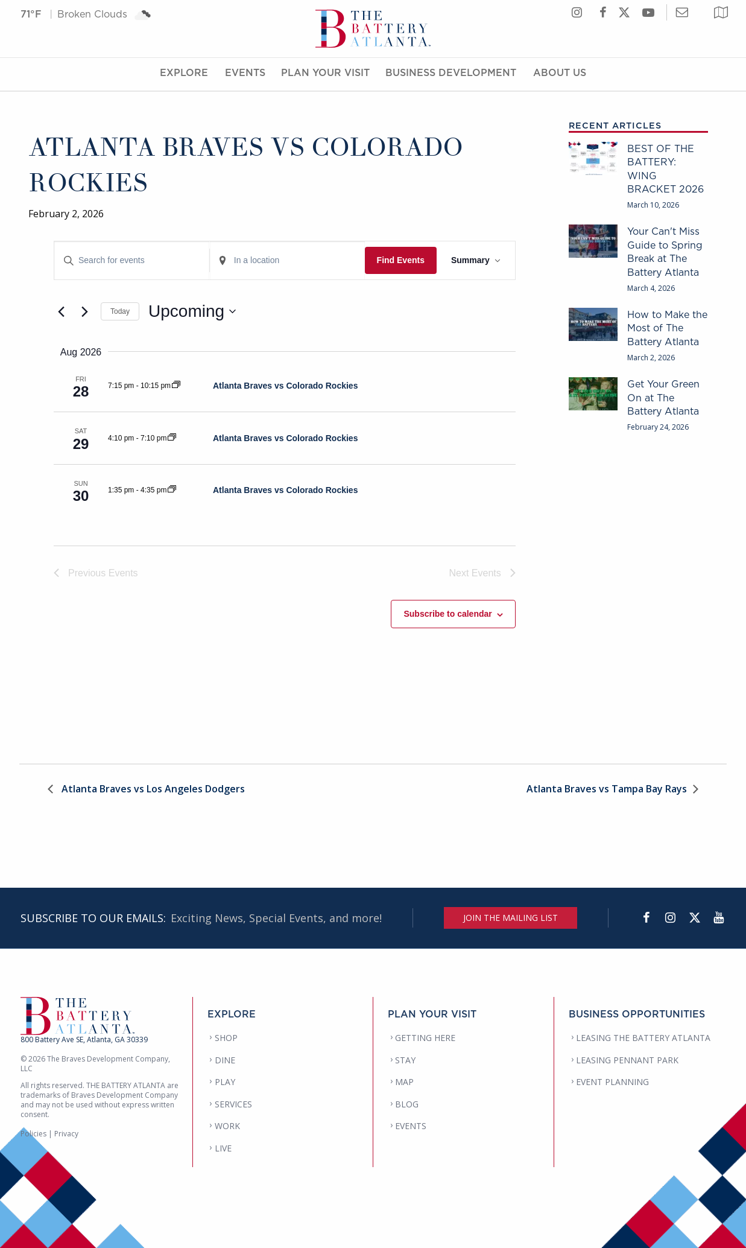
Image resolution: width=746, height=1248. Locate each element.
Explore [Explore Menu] (184, 74)
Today (120, 311)
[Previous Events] (61, 311)
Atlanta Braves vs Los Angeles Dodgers (152, 789)
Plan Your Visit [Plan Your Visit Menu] (325, 74)
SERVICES (233, 1104)
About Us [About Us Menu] (559, 74)
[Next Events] (84, 311)
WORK (227, 1126)
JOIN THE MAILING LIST (510, 917)
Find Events (401, 260)
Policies (33, 1134)
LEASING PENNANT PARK (627, 1060)
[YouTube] (719, 918)
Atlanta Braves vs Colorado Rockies (285, 385)
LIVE (223, 1148)
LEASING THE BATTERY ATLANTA (643, 1037)
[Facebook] (646, 918)
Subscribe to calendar (447, 614)
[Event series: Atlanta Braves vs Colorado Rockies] (176, 385)
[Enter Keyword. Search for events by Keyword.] (131, 260)
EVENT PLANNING (612, 1081)
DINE (225, 1060)
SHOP (226, 1037)
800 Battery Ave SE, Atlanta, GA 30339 (84, 1039)
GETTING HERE (425, 1037)
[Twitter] (695, 918)
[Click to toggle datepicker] (192, 311)
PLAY (225, 1081)
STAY (405, 1060)
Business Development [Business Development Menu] (450, 74)
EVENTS (410, 1126)
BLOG (407, 1104)
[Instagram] (670, 918)
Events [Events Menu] (245, 74)
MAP (404, 1081)
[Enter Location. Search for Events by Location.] (287, 260)
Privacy (66, 1134)
